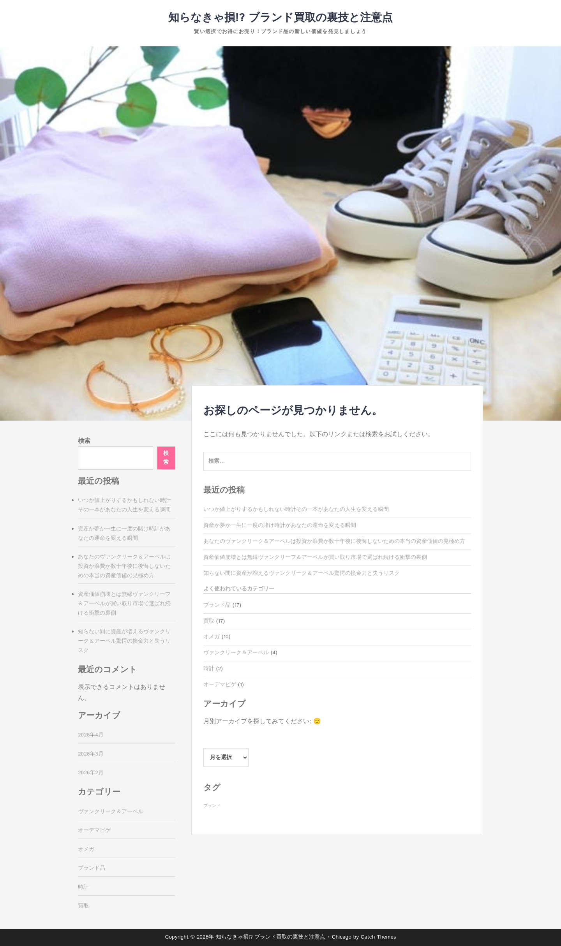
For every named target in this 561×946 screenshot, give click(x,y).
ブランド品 (217, 605)
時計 (208, 669)
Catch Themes (378, 937)
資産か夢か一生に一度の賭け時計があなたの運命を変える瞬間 (279, 525)
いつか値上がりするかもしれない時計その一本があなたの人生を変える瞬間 (296, 509)
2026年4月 (91, 735)
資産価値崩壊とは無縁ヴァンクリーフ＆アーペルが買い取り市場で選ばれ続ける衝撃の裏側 (315, 557)
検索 (84, 441)
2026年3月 (91, 754)
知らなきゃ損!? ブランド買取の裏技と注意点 (280, 18)
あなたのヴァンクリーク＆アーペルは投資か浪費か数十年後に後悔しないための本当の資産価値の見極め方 (334, 541)
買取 (208, 621)
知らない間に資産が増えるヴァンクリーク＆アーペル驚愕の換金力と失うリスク (301, 573)
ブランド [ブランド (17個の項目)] (212, 806)
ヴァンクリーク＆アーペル (236, 653)
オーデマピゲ (219, 685)
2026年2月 (91, 773)
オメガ (211, 637)
